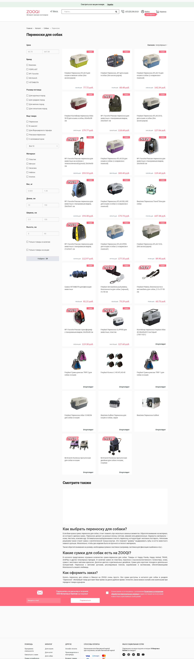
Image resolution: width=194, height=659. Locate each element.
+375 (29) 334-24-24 (131, 10)
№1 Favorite (33, 72)
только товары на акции (39, 248)
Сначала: (151, 43)
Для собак (49, 656)
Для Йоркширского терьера (40, 128)
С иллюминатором (36, 137)
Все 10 (43, 144)
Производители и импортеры (72, 653)
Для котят (49, 652)
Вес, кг (29, 182)
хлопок (32, 175)
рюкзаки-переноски (37, 133)
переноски (33, 120)
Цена (28, 43)
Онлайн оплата (71, 649)
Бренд (29, 57)
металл (32, 162)
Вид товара (31, 114)
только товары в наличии (39, 240)
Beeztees (32, 63)
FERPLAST (33, 68)
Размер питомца (33, 88)
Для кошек (49, 649)
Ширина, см (31, 211)
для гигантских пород (38, 107)
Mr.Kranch (33, 76)
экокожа (32, 166)
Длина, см (30, 197)
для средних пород (37, 98)
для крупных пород (37, 94)
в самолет (33, 124)
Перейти (110, 3)
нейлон (32, 171)
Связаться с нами (31, 655)
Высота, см (31, 225)
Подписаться (85, 598)
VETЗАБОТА (34, 81)
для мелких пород (36, 102)
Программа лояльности (29, 650)
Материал (30, 152)
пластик (32, 158)
